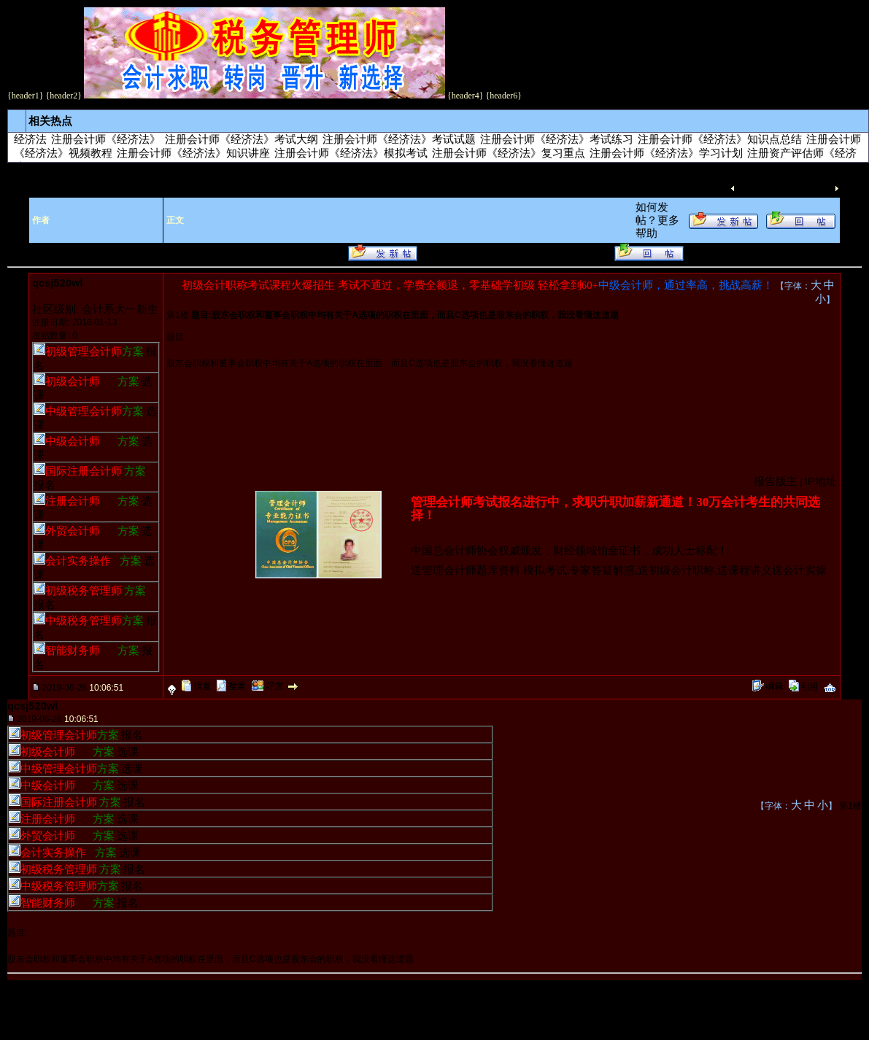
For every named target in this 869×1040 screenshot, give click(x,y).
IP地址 (821, 481)
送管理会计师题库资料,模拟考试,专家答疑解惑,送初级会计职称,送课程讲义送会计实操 (619, 570)
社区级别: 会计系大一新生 (95, 309)
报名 (44, 485)
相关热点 (50, 121)
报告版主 (775, 481)
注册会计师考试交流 (155, 170)
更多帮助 (84, 253)
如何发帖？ (34, 253)
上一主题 (759, 188)
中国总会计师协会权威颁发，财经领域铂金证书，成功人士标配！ (569, 550)
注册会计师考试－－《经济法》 (291, 170)
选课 (128, 752)
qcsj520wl (57, 283)
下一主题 (810, 188)
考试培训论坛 (63, 170)
